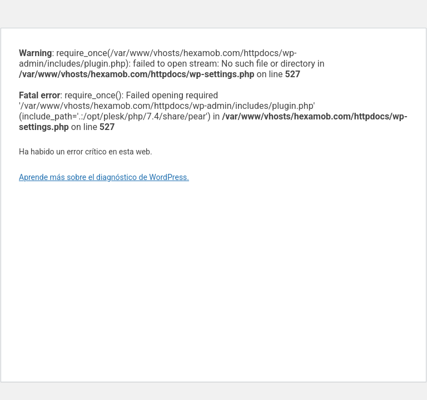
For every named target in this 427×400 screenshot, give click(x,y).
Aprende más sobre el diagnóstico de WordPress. (104, 177)
